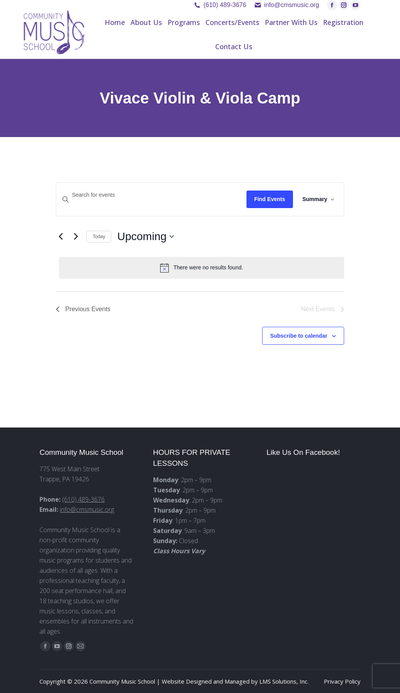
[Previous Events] (60, 236)
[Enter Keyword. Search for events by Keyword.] (151, 195)
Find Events (269, 199)
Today (99, 236)
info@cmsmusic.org (87, 509)
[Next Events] (75, 236)
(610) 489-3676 (225, 5)
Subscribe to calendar (298, 336)
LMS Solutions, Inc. (284, 681)
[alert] (201, 268)
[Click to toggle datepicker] (145, 236)
